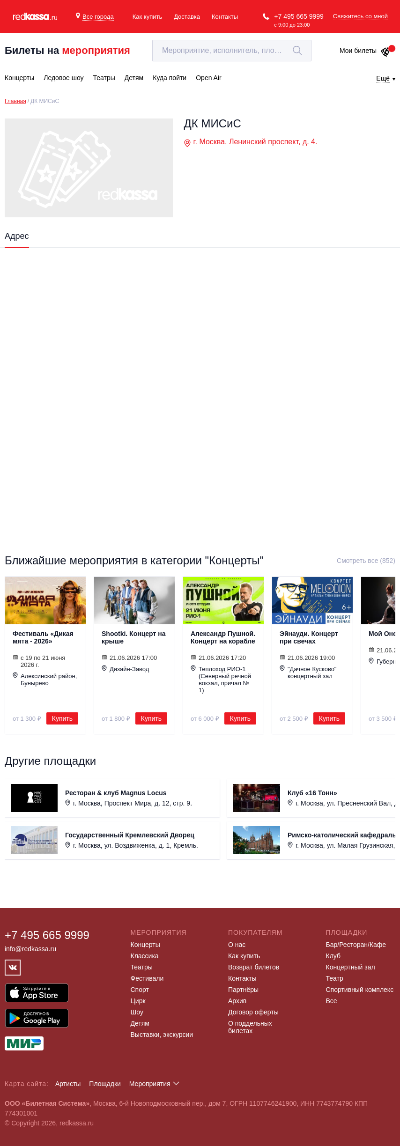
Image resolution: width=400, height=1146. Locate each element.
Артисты (68, 1083)
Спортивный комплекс (360, 989)
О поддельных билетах (250, 1027)
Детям (140, 1023)
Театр (334, 978)
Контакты (225, 16)
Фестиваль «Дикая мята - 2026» (43, 637)
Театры (142, 967)
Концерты (145, 944)
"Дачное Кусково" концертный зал (308, 672)
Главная (15, 101)
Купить (62, 718)
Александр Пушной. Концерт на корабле (223, 637)
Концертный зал (350, 967)
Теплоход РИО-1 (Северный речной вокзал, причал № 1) (221, 679)
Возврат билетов (253, 967)
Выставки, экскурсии (162, 1034)
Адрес (17, 236)
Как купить (147, 16)
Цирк (138, 1001)
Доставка (187, 16)
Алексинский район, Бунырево (45, 679)
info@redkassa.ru (30, 949)
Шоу (137, 1012)
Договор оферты (253, 1012)
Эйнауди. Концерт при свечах (309, 637)
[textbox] (231, 50)
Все (331, 1001)
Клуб (333, 956)
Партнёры (243, 989)
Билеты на (67, 50)
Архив (237, 1001)
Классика (145, 956)
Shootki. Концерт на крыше (133, 637)
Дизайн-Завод (125, 669)
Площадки (105, 1083)
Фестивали (147, 978)
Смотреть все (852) (366, 560)
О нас (236, 944)
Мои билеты (365, 50)
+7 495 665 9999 (299, 16)
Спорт (140, 989)
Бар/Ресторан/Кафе (356, 944)
